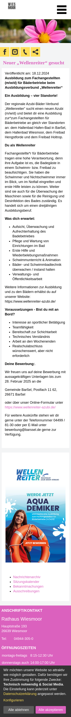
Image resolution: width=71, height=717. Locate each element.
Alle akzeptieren (51, 710)
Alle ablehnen (18, 710)
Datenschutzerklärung (20, 694)
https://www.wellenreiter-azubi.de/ (30, 407)
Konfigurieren (13, 700)
